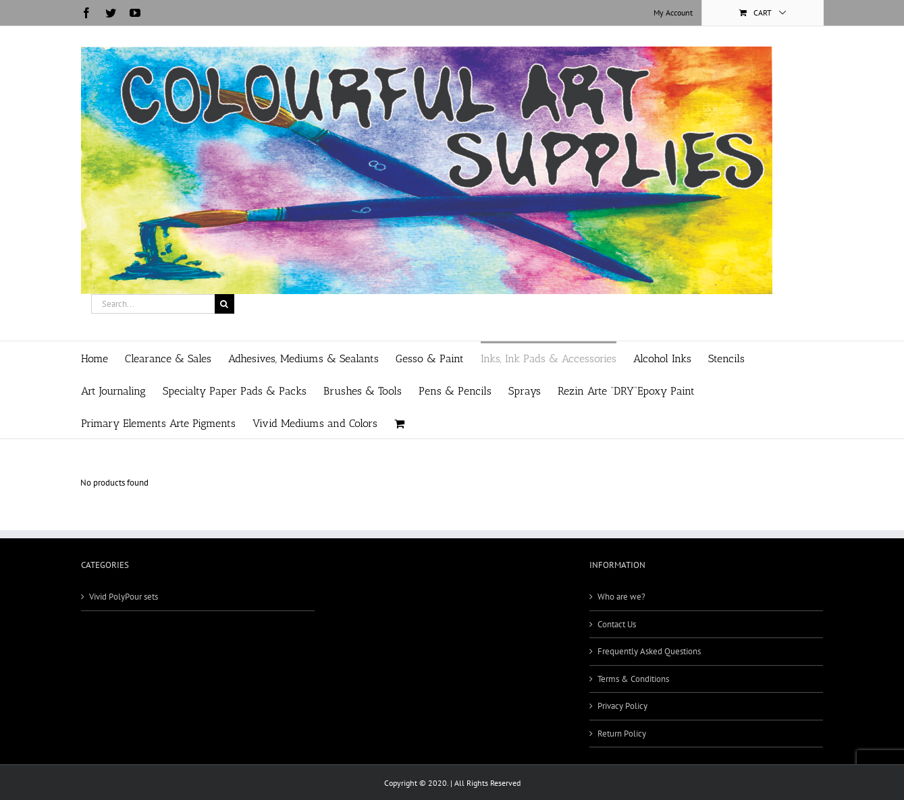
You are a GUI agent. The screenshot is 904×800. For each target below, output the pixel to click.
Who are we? (621, 596)
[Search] (224, 304)
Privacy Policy (622, 706)
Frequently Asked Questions (649, 651)
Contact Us (616, 624)
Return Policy (621, 733)
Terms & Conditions (633, 679)
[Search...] (153, 304)
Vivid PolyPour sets (123, 596)
